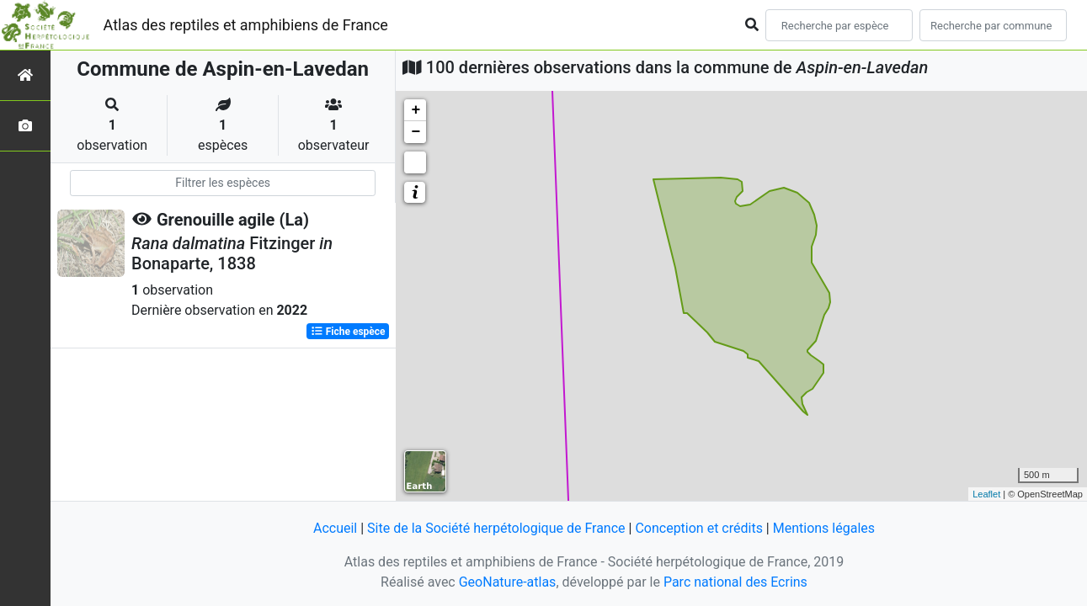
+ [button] (415, 110)
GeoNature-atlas (508, 582)
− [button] (415, 132)
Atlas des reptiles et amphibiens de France (246, 25)
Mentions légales (824, 528)
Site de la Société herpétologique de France (496, 528)
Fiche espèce (348, 332)
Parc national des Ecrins (735, 582)
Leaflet (986, 494)
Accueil (335, 528)
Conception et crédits (699, 528)
